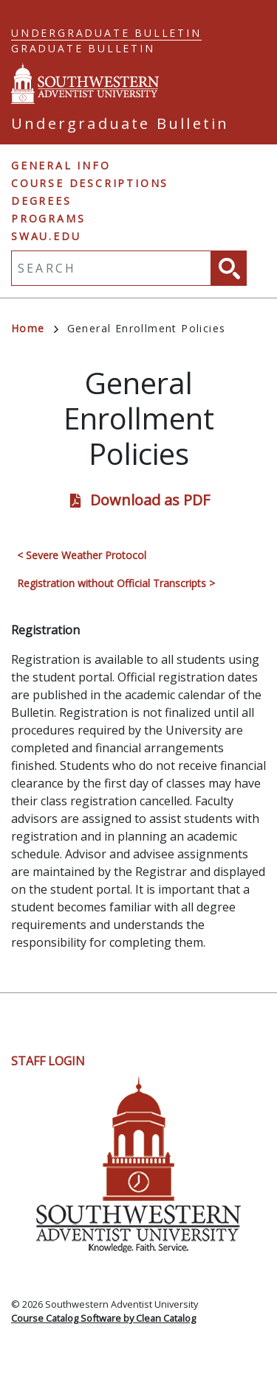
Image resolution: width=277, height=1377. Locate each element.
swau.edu (46, 236)
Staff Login (48, 1061)
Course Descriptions (89, 183)
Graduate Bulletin (83, 48)
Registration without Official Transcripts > (116, 583)
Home (34, 328)
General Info (61, 165)
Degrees (41, 201)
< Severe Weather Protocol (81, 555)
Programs (48, 218)
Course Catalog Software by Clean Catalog (103, 1318)
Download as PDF (150, 500)
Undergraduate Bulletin (106, 33)
